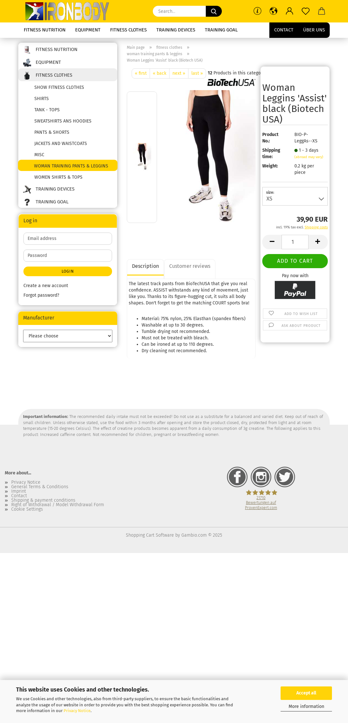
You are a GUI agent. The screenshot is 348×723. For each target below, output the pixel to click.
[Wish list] (306, 11)
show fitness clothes (59, 87)
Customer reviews (189, 266)
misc (39, 154)
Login (68, 271)
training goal (221, 30)
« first (141, 73)
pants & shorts (51, 132)
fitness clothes (128, 30)
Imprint (18, 491)
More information (306, 706)
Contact (283, 30)
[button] (273, 11)
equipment (87, 30)
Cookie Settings (27, 509)
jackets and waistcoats (60, 143)
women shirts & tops (58, 177)
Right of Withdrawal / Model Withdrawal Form (57, 505)
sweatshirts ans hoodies (62, 121)
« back (159, 73)
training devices (175, 30)
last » (197, 73)
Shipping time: (271, 153)
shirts (41, 98)
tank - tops (47, 110)
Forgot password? (41, 295)
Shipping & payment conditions (43, 500)
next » (178, 73)
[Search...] (214, 11)
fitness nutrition (44, 30)
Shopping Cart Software (150, 535)
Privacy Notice (77, 710)
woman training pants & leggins (71, 166)
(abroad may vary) (308, 157)
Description (145, 266)
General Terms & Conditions (39, 487)
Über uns (314, 30)
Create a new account (45, 285)
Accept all (306, 693)
